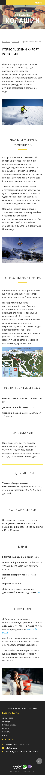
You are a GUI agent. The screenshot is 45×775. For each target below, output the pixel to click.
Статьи (15, 41)
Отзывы (5, 728)
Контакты (6, 732)
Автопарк (6, 721)
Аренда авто (7, 718)
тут (38, 592)
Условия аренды (9, 725)
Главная (6, 41)
